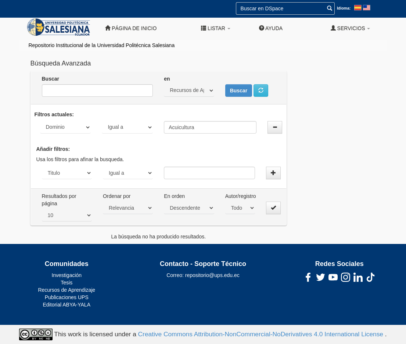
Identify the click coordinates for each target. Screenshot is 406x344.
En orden (174, 196)
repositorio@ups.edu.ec (212, 275)
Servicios (350, 28)
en (167, 79)
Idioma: (344, 8)
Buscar (50, 79)
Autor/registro (240, 196)
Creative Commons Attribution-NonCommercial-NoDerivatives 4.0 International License (261, 334)
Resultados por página (59, 199)
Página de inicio (131, 28)
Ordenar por (116, 196)
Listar (215, 28)
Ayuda (271, 28)
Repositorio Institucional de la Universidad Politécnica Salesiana (102, 45)
